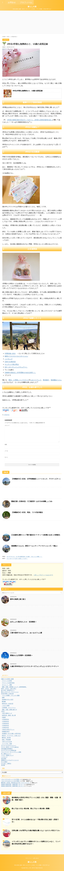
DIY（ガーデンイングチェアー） (16, 367)
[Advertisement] (32, 22)
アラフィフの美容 (7, 680)
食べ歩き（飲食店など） (8, 690)
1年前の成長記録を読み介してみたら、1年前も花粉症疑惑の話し (29, 120)
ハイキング (8, 359)
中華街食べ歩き (10, 353)
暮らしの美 (32, 7)
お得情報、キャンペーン (9, 707)
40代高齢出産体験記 (7, 748)
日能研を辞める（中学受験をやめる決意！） (20, 372)
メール (6, 450)
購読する (5, 589)
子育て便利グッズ (7, 713)
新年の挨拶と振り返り (18, 599)
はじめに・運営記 (6, 763)
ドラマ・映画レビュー (7, 755)
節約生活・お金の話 (7, 703)
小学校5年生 (5, 719)
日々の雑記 (4, 762)
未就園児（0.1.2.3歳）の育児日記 (11, 733)
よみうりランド (35, 380)
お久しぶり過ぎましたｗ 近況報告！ (23, 622)
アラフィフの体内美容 (8, 682)
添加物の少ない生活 (7, 699)
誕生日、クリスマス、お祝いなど (11, 735)
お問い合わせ (36, 858)
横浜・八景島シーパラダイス (19, 380)
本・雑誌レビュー (6, 753)
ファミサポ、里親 (7, 743)
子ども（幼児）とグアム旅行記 (10, 747)
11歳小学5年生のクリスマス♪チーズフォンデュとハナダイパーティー (34, 666)
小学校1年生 (5, 727)
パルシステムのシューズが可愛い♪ (11, 779)
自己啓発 (3, 758)
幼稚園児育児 (5, 731)
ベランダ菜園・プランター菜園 (10, 695)
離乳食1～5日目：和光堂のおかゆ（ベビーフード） (15, 782)
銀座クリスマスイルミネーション (16, 356)
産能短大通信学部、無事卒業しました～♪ (12, 784)
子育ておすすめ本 (7, 741)
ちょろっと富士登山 (12, 364)
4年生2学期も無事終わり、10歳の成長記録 (28, 91)
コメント (7, 425)
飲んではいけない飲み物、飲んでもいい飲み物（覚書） (31, 808)
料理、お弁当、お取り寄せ (8, 688)
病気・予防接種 (6, 739)
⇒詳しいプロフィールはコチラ (43, 575)
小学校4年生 (6, 414)
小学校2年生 (5, 725)
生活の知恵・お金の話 (7, 693)
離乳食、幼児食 (6, 737)
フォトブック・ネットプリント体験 (11, 752)
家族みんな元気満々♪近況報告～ (21, 655)
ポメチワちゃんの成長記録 (8, 750)
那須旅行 (46, 380)
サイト (6, 457)
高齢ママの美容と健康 (7, 679)
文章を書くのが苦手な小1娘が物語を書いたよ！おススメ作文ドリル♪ (36, 830)
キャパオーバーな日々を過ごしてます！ (17, 558)
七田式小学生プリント (8, 729)
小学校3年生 (5, 723)
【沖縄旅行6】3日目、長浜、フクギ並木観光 (27, 512)
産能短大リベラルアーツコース (10, 760)
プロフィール (28, 858)
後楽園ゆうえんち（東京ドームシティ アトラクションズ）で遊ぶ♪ (34, 546)
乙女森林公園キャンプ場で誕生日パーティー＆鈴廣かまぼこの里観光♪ (35, 535)
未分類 (3, 765)
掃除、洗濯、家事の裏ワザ (9, 709)
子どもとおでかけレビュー (8, 745)
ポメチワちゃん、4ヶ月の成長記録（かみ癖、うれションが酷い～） (24, 556)
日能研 (4, 717)
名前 (6, 444)
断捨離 (4, 701)
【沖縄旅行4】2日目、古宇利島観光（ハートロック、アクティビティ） (36, 479)
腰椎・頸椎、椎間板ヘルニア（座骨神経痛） (14, 687)
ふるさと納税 (5, 705)
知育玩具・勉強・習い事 (9, 715)
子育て (3, 711)
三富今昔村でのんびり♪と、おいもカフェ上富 (26, 633)
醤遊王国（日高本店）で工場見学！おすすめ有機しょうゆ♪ (32, 501)
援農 (3, 697)
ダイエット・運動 (7, 685)
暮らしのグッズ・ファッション (10, 692)
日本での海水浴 (10, 361)
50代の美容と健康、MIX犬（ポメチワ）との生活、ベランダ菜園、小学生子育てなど (32, 865)
